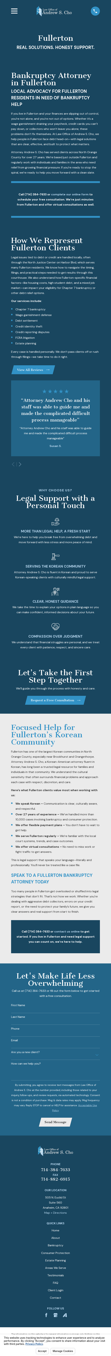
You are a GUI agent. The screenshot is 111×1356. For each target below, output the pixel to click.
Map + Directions (55, 1213)
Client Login (55, 1290)
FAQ (55, 1283)
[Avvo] (65, 1315)
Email (14, 1040)
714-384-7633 (55, 1169)
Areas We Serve (55, 1268)
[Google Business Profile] (55, 1315)
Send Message (55, 1122)
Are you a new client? (25, 1052)
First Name (18, 1005)
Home (55, 1230)
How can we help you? (26, 1063)
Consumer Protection (55, 1253)
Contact (55, 1298)
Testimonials (55, 1275)
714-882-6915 (55, 1179)
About (55, 1238)
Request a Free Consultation (55, 700)
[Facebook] (46, 1315)
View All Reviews (33, 370)
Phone (15, 1028)
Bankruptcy (55, 1245)
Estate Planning (55, 1260)
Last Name (18, 1017)
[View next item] (20, 464)
